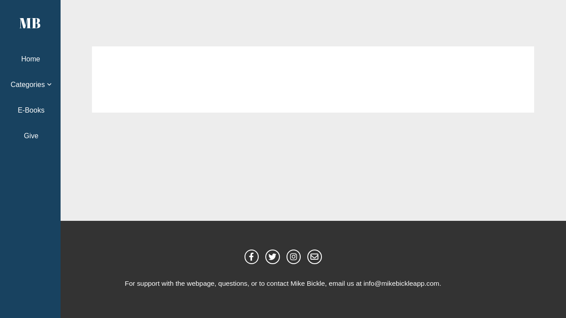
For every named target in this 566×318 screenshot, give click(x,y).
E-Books (31, 110)
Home (30, 59)
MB (30, 22)
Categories (31, 84)
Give (31, 136)
